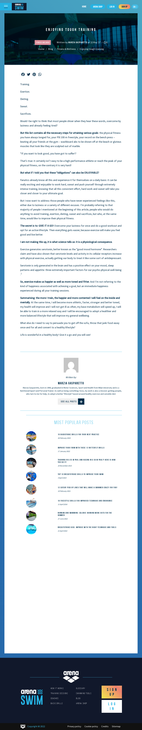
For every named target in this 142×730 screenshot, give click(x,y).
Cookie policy (91, 726)
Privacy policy (74, 726)
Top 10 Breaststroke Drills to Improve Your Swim (81, 474)
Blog (50, 48)
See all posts (72, 401)
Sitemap (116, 726)
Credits (105, 726)
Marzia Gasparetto (78, 42)
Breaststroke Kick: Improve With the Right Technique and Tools (87, 527)
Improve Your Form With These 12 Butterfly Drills (81, 447)
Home (84, 6)
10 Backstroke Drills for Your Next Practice (78, 434)
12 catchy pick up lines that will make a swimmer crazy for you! (88, 487)
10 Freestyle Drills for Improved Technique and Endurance (85, 501)
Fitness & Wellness (66, 48)
